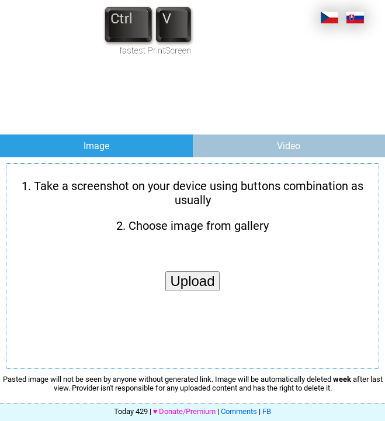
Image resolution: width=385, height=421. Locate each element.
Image (96, 145)
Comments (239, 411)
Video (288, 145)
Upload (192, 281)
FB (266, 411)
